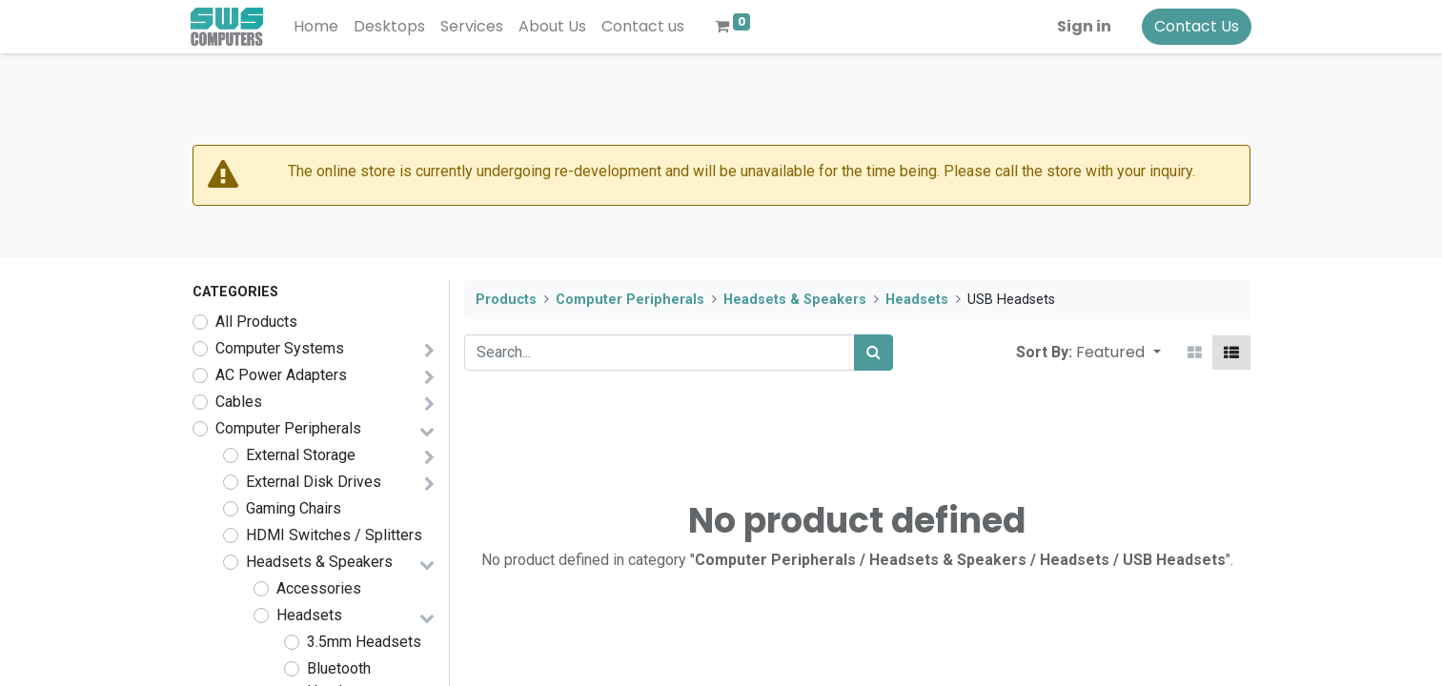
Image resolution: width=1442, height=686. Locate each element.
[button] (1118, 352)
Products (506, 300)
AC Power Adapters (281, 375)
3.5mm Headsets (364, 642)
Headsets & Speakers (319, 562)
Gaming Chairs (293, 508)
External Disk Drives (313, 482)
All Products (256, 322)
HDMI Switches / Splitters (334, 535)
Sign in (1083, 26)
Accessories (318, 588)
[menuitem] (318, 27)
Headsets (309, 615)
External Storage (300, 455)
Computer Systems (279, 348)
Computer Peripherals (288, 428)
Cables (238, 402)
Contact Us (1195, 26)
